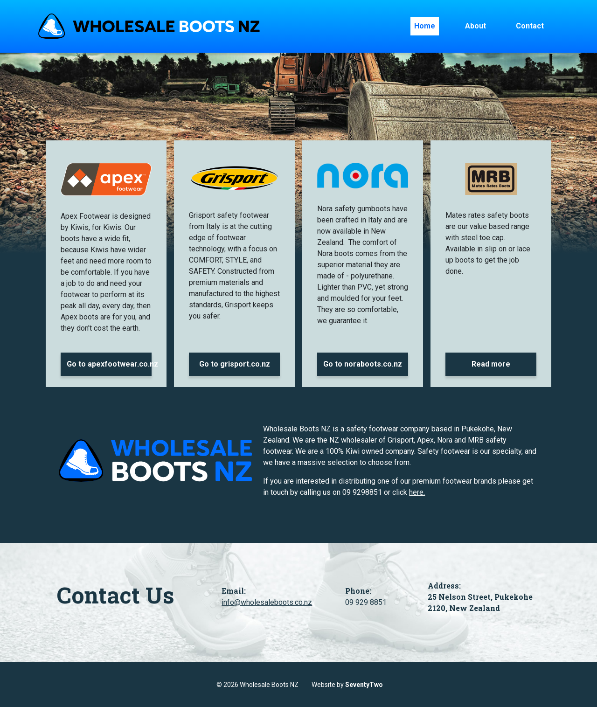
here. (417, 492)
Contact (530, 25)
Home (424, 25)
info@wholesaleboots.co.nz (267, 602)
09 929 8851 (366, 602)
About (475, 25)
